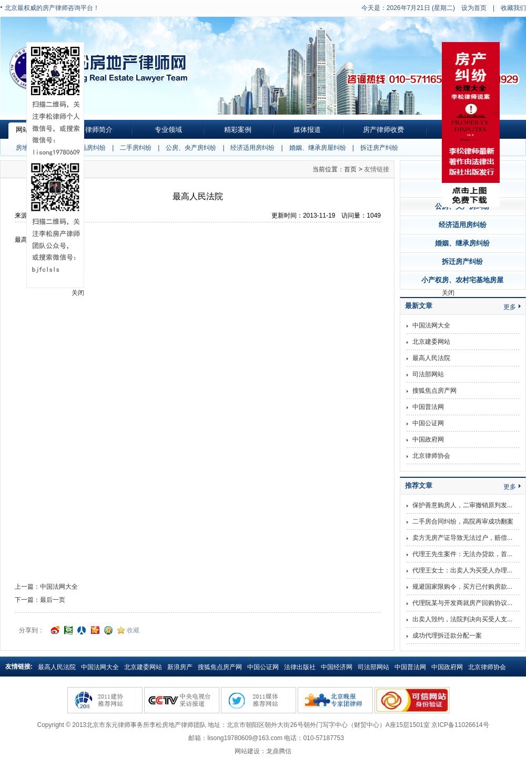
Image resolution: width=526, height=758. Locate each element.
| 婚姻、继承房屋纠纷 (310, 147)
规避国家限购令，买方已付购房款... (462, 586)
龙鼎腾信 (278, 751)
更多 (509, 307)
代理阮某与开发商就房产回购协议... (462, 603)
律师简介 (99, 130)
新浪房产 (180, 667)
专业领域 (168, 130)
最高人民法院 (431, 358)
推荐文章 (418, 485)
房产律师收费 (383, 130)
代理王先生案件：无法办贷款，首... (462, 554)
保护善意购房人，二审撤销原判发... (462, 505)
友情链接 (376, 169)
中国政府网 (428, 439)
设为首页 (474, 8)
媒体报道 (307, 130)
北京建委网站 (431, 341)
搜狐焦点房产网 (434, 390)
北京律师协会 (431, 455)
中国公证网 (428, 423)
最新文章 (418, 306)
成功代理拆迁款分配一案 (447, 635)
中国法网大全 (431, 325)
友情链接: (19, 666)
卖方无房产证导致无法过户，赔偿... (462, 537)
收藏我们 (513, 8)
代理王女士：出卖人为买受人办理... (462, 570)
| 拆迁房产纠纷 (372, 147)
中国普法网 (428, 407)
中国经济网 (336, 667)
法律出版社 (300, 667)
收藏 (133, 630)
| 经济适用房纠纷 (245, 147)
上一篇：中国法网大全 (46, 586)
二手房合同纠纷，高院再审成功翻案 (462, 521)
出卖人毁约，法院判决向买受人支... (462, 619)
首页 (350, 169)
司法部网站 (428, 374)
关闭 (448, 292)
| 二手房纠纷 (128, 147)
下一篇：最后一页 (40, 599)
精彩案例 (237, 130)
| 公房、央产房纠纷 (183, 147)
